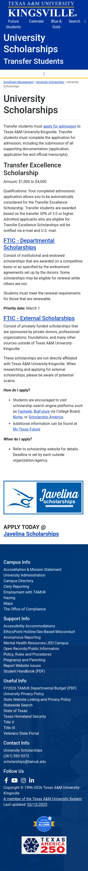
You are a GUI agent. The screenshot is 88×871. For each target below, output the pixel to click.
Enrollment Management (18, 82)
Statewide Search (18, 705)
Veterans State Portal (21, 733)
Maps (8, 603)
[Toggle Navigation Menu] (44, 74)
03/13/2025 (37, 804)
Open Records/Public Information (31, 648)
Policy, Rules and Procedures (27, 654)
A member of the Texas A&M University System (43, 799)
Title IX (9, 728)
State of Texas (15, 711)
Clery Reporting (16, 586)
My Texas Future (26, 429)
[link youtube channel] (15, 780)
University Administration (24, 575)
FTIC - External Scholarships (39, 318)
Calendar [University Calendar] (36, 21)
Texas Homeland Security (25, 716)
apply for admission (59, 126)
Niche (18, 417)
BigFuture (42, 411)
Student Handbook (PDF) (24, 671)
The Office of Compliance (25, 609)
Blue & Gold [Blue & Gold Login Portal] (56, 24)
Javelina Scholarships (31, 534)
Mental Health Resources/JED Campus (36, 643)
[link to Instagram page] (24, 780)
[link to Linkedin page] (31, 780)
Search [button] (74, 21)
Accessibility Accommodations (29, 626)
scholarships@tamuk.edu (25, 761)
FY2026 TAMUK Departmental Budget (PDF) (40, 688)
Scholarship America (46, 417)
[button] (85, 21)
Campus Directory (18, 581)
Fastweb (25, 411)
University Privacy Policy (24, 694)
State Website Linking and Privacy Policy (37, 699)
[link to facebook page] (7, 780)
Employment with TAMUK (25, 592)
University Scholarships (50, 82)
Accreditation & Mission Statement (32, 569)
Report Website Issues (22, 665)
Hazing (9, 598)
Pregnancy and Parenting (24, 660)
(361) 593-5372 (16, 756)
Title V (9, 722)
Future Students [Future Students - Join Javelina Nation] (13, 24)
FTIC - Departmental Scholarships (29, 244)
